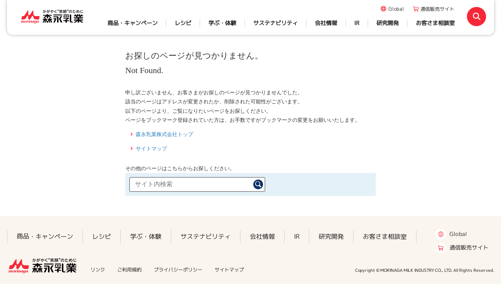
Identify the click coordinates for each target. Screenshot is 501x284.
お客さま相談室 (435, 23)
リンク (97, 269)
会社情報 (326, 23)
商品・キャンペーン (133, 23)
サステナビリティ (275, 23)
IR (356, 23)
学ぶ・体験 (222, 23)
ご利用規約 (129, 269)
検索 (258, 184)
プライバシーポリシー (178, 269)
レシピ (183, 23)
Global (396, 9)
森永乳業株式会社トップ (164, 134)
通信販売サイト (437, 9)
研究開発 (387, 23)
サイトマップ (151, 148)
